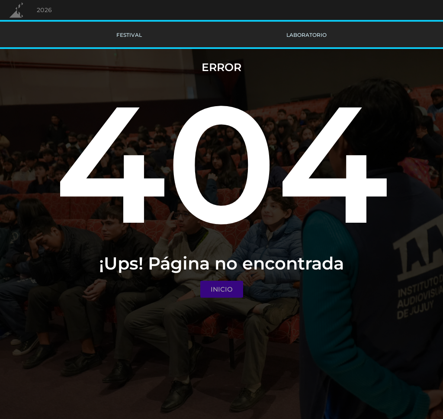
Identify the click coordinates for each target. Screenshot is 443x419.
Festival (129, 35)
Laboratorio (306, 35)
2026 (44, 10)
